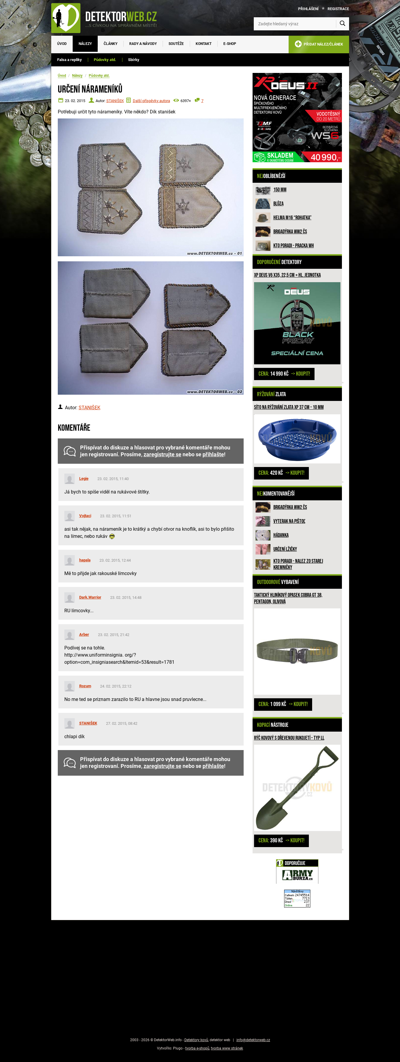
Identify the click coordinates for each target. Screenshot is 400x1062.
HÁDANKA (281, 535)
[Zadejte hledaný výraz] (301, 23)
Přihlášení (308, 9)
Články (110, 44)
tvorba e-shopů (197, 1048)
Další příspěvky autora (151, 101)
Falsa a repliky (69, 59)
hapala (85, 560)
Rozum (85, 686)
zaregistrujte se (162, 454)
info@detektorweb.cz (253, 1040)
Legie (83, 478)
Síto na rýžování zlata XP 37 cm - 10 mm (289, 407)
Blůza (278, 204)
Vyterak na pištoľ (289, 521)
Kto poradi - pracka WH (293, 246)
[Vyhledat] (342, 23)
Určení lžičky (285, 549)
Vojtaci (85, 515)
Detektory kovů (196, 1040)
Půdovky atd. (105, 59)
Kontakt (203, 44)
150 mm (280, 190)
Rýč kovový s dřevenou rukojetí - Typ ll (289, 738)
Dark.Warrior (90, 597)
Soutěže (176, 44)
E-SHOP (229, 44)
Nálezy (85, 44)
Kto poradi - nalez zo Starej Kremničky (298, 564)
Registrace (338, 9)
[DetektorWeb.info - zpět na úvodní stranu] (107, 18)
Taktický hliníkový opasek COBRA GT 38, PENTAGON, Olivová (288, 598)
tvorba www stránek (227, 1048)
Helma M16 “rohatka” (292, 218)
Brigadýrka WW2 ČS (290, 232)
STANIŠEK (115, 101)
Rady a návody (143, 44)
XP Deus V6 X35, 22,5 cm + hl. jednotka (287, 275)
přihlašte (213, 454)
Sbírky (133, 59)
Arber (84, 634)
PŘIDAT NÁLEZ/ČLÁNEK (319, 45)
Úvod (62, 44)
